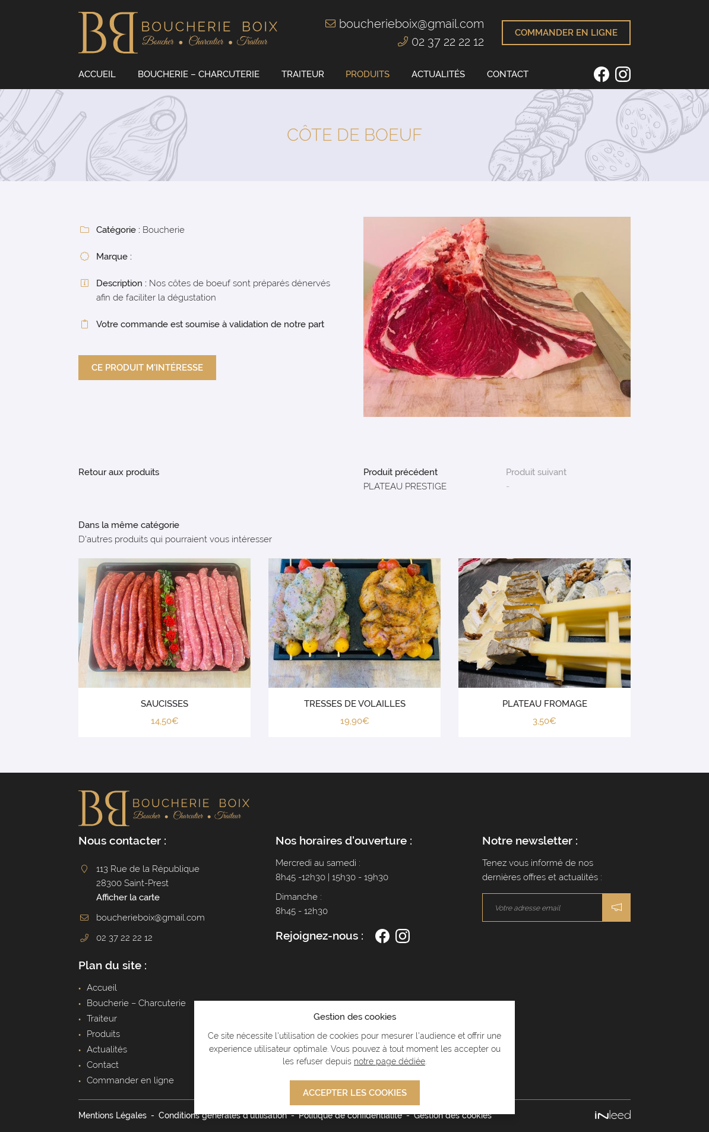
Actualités (438, 74)
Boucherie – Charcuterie (198, 74)
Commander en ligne (130, 1080)
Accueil (97, 74)
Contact (507, 74)
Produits (368, 74)
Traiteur (302, 74)
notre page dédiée (389, 1061)
